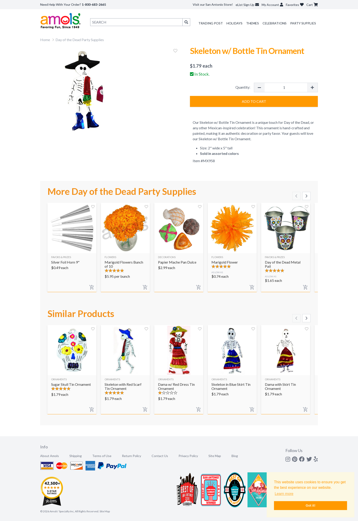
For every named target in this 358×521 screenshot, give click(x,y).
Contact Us (160, 456)
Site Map (214, 456)
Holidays (234, 23)
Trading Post (210, 23)
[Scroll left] (296, 196)
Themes (252, 23)
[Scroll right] (306, 196)
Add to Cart (254, 101)
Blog (235, 456)
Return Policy (131, 456)
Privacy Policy (188, 456)
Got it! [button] (310, 505)
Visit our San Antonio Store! (213, 4)
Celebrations (275, 23)
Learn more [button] (284, 494)
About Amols (49, 456)
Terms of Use (101, 456)
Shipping (75, 456)
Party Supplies (303, 23)
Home (45, 39)
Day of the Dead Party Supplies (79, 39)
